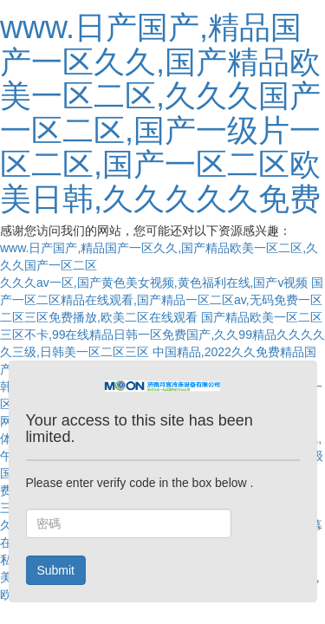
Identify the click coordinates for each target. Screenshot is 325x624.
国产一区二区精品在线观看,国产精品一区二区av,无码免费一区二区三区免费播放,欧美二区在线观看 (161, 300)
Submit (55, 570)
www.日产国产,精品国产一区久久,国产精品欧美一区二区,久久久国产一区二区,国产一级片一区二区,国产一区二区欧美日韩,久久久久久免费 (160, 113)
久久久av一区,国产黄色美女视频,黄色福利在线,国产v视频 (154, 282)
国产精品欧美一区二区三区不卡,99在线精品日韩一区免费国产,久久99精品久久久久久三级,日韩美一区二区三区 (162, 334)
